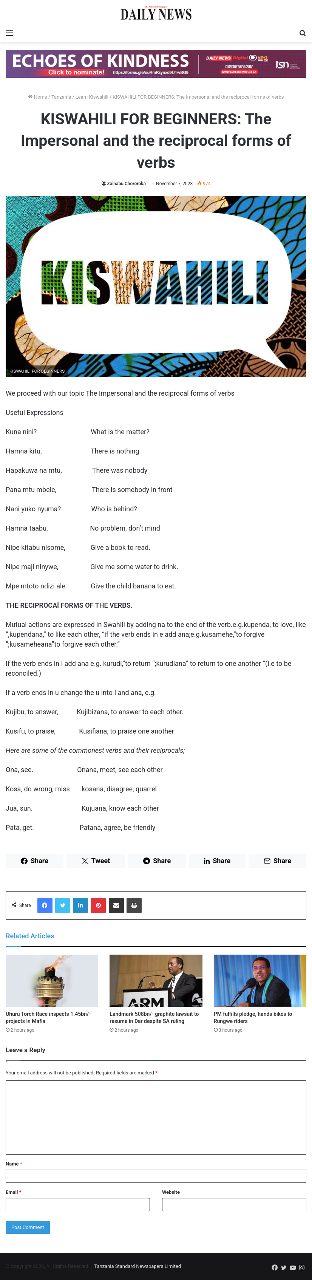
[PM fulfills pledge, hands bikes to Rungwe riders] (260, 981)
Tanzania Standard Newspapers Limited (137, 1266)
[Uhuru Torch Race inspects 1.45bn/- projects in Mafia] (52, 981)
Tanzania (61, 97)
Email (14, 1192)
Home (37, 97)
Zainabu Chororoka (126, 183)
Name (14, 1164)
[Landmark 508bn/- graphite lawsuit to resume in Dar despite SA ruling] (156, 981)
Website (171, 1192)
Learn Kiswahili (92, 97)
